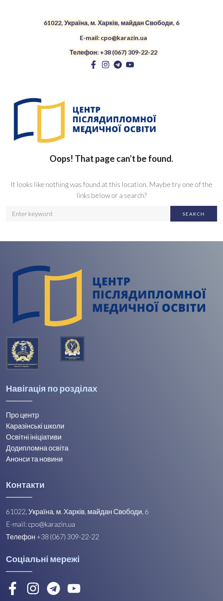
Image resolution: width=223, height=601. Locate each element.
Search (193, 214)
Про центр (22, 414)
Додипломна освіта (37, 447)
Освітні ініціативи (34, 436)
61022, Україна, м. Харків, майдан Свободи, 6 (111, 22)
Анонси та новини (34, 458)
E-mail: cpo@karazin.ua (113, 37)
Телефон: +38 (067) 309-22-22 (113, 52)
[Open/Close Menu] (210, 119)
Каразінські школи (35, 425)
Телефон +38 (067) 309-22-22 (52, 536)
